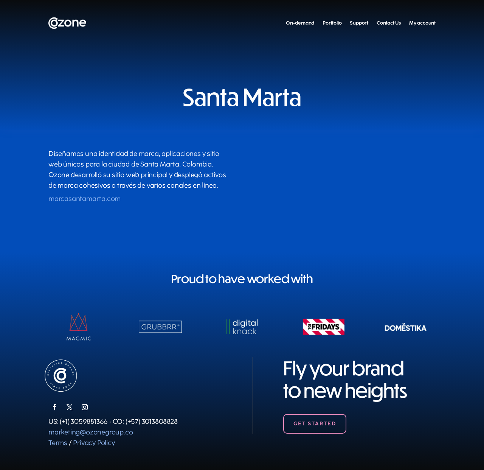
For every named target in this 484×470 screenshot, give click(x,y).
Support (359, 23)
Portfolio (332, 23)
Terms (57, 443)
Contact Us (389, 23)
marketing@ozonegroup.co (90, 432)
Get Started (314, 423)
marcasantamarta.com (84, 199)
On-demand (300, 23)
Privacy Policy (94, 443)
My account (422, 23)
